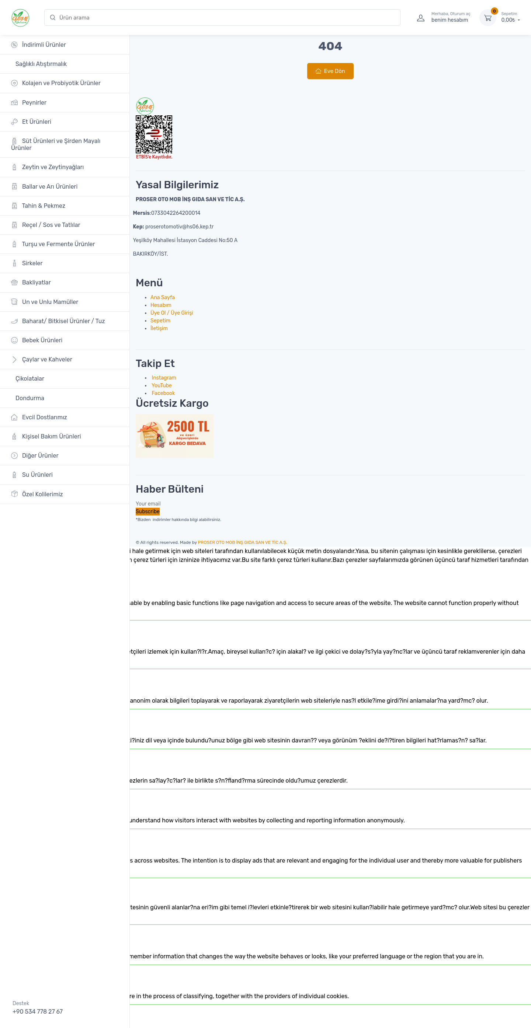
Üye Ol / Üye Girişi (171, 313)
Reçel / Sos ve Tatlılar (45, 224)
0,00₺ (511, 17)
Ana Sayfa (162, 297)
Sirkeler (27, 263)
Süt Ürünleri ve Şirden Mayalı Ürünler (55, 144)
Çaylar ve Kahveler (41, 359)
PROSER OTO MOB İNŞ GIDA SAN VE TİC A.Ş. (242, 542)
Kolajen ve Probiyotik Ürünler (56, 83)
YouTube (161, 385)
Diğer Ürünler (35, 455)
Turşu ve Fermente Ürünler (53, 244)
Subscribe (148, 511)
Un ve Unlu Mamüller (44, 301)
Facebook (162, 393)
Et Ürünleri (31, 121)
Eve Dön (330, 71)
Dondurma (29, 398)
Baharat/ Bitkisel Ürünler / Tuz (58, 321)
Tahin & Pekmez (38, 205)
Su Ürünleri (32, 474)
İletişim (159, 328)
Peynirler (28, 102)
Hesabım (160, 305)
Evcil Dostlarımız (39, 417)
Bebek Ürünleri (37, 340)
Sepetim (160, 321)
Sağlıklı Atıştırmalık (40, 63)
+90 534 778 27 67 (38, 1011)
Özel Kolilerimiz (37, 493)
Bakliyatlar (31, 282)
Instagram (163, 378)
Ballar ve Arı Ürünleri (44, 186)
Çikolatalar (29, 378)
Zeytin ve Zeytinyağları (47, 167)
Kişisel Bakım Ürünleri (46, 436)
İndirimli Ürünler (38, 44)
